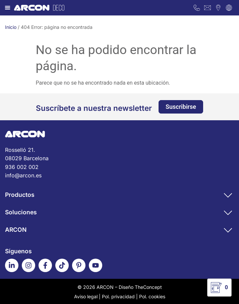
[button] (7, 7)
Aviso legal (86, 296)
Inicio (10, 27)
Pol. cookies (152, 296)
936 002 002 (22, 167)
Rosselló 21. (119, 154)
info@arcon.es (23, 175)
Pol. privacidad (118, 296)
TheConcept (148, 287)
